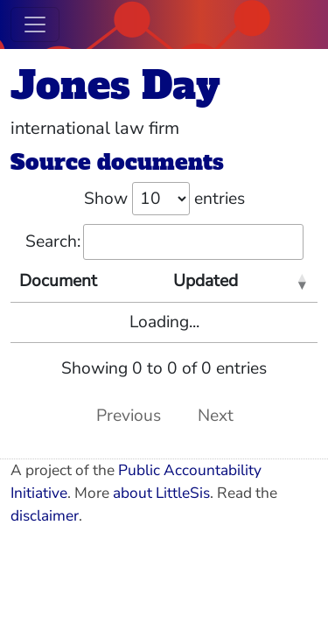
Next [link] (216, 415)
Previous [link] (128, 415)
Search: (164, 242)
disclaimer (44, 516)
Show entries (164, 198)
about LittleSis (161, 493)
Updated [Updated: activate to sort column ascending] (205, 281)
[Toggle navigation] (34, 24)
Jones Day (115, 85)
